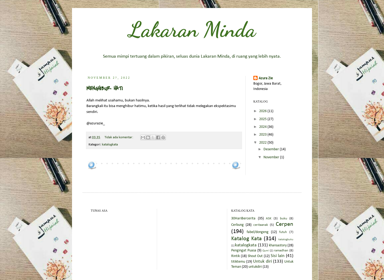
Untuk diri (262, 261)
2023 (263, 135)
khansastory (278, 245)
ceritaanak (260, 225)
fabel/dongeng (258, 232)
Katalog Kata (246, 239)
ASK (268, 218)
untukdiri (255, 267)
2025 (263, 119)
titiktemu (238, 262)
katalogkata (110, 144)
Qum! (265, 250)
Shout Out (255, 256)
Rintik (235, 256)
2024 (263, 127)
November (271, 157)
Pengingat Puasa (243, 251)
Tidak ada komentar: (119, 137)
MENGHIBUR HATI (104, 88)
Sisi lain (278, 256)
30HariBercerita (243, 218)
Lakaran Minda (192, 29)
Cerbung (237, 225)
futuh (283, 232)
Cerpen (284, 224)
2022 (263, 143)
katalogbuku (285, 239)
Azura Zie (266, 78)
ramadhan (281, 250)
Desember (271, 149)
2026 (263, 111)
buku (283, 218)
